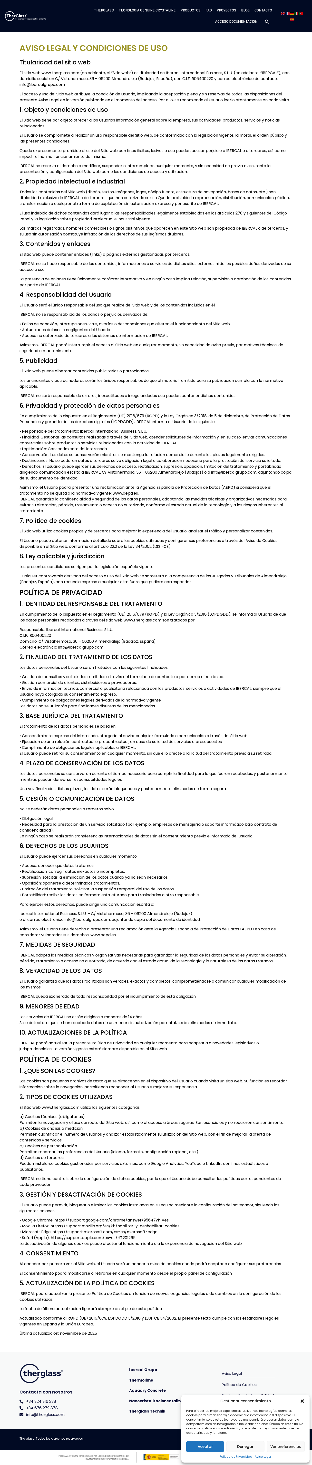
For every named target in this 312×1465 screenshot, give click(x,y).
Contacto (263, 10)
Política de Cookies (239, 1384)
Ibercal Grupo (143, 1369)
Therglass (104, 10)
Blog (245, 10)
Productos (191, 10)
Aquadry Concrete (147, 1390)
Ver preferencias (285, 1446)
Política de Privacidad (236, 1457)
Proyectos (226, 10)
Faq (208, 10)
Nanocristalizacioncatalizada (158, 1401)
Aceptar (205, 1446)
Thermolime (141, 1380)
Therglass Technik (147, 1411)
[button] (302, 1401)
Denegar (245, 1446)
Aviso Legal (263, 1457)
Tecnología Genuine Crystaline (147, 10)
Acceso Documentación (236, 21)
